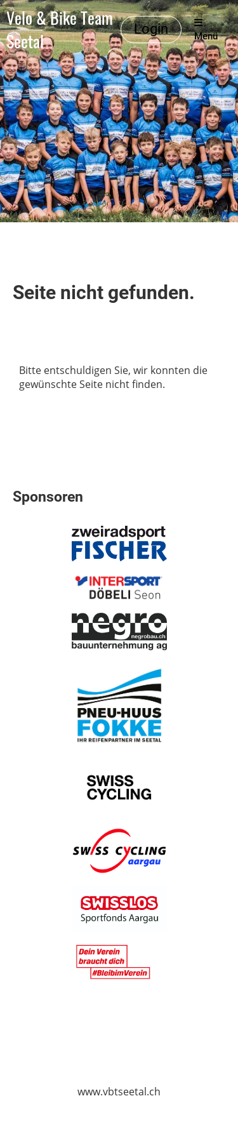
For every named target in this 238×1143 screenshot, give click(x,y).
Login (151, 29)
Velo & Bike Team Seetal (59, 29)
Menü (206, 30)
